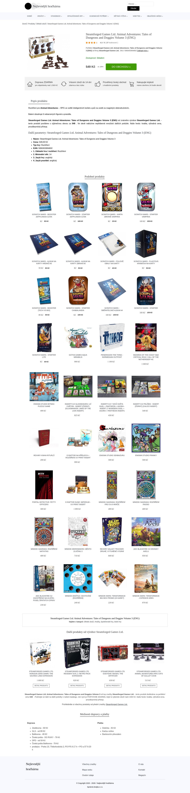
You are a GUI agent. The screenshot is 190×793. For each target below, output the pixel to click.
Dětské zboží (41, 24)
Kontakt (141, 770)
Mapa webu (87, 770)
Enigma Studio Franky (146, 455)
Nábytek (136, 16)
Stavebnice (55, 16)
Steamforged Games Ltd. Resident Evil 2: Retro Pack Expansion (77, 673)
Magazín (142, 775)
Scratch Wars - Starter (146, 308)
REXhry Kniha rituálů (44, 455)
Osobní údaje (88, 775)
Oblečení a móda (154, 16)
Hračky (40, 16)
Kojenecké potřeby (98, 16)
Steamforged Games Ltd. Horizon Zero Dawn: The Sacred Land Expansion (41, 673)
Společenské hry (75, 16)
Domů (29, 16)
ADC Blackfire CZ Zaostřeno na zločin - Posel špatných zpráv (44, 598)
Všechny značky (89, 764)
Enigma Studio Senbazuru (112, 455)
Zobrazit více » (142, 51)
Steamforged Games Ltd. (116, 704)
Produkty (31, 24)
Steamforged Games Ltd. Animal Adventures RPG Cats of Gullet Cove (149, 673)
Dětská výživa (120, 16)
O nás (141, 764)
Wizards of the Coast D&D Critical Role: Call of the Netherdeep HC (146, 357)
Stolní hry (117, 622)
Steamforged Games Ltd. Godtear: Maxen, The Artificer (113, 673)
